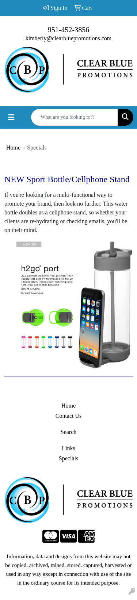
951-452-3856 (68, 30)
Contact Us (69, 416)
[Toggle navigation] (11, 117)
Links (68, 448)
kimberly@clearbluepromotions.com (69, 38)
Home (13, 147)
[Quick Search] (74, 117)
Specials (68, 458)
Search (69, 432)
